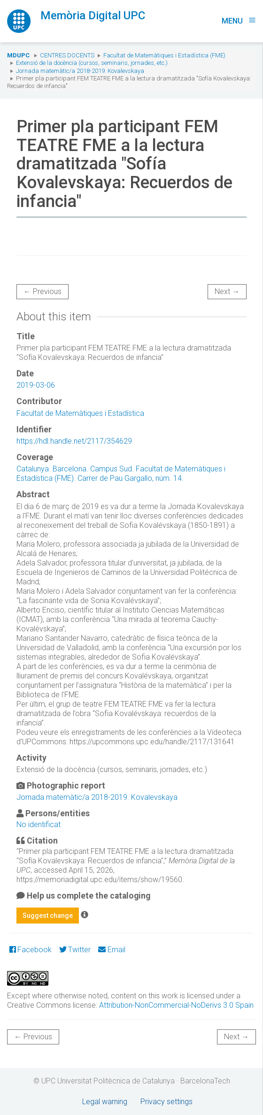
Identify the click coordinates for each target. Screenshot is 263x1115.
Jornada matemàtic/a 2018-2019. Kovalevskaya (80, 70)
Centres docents (67, 55)
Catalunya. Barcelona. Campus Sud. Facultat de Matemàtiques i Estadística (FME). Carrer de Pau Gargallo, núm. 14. (120, 473)
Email (111, 949)
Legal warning (104, 1101)
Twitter (75, 949)
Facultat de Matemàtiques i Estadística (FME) (164, 55)
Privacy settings (166, 1101)
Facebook (30, 949)
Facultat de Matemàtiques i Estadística (80, 413)
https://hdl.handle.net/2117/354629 (74, 441)
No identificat (38, 824)
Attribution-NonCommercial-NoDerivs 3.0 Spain (176, 1005)
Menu (239, 20)
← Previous (42, 291)
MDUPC (18, 55)
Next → (227, 291)
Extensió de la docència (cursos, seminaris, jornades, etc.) (92, 62)
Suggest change (48, 915)
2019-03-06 (35, 385)
